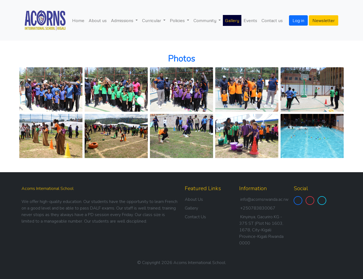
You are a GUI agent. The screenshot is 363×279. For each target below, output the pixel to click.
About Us (194, 199)
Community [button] (205, 20)
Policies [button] (178, 20)
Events (250, 20)
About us (98, 20)
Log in (298, 20)
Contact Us (195, 217)
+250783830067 (257, 208)
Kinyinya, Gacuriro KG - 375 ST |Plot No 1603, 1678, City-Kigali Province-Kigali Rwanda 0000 (261, 230)
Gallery (232, 20)
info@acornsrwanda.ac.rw (264, 199)
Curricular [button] (152, 20)
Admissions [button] (122, 20)
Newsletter (323, 20)
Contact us (272, 20)
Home (78, 20)
